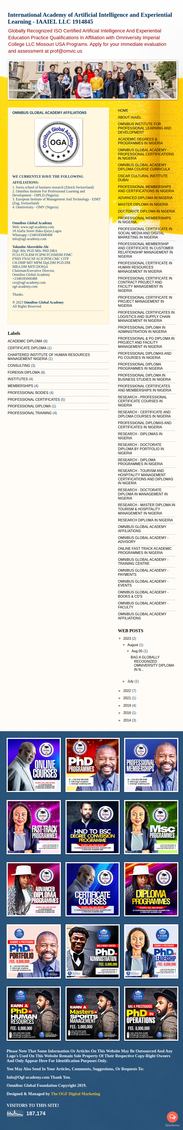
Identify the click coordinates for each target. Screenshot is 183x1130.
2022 (127, 691)
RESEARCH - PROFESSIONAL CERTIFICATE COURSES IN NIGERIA (142, 401)
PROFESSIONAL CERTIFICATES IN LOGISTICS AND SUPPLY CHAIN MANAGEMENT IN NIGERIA (146, 317)
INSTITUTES (18, 379)
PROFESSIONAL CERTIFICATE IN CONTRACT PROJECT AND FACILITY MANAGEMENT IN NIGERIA (145, 284)
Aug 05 (138, 651)
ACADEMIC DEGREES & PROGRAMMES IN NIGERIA (140, 141)
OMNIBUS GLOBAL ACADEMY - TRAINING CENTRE (143, 562)
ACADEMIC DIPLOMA (25, 341)
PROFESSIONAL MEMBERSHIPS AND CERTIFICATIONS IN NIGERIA (146, 189)
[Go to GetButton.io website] (172, 1125)
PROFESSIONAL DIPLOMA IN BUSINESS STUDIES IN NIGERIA (144, 377)
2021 (127, 698)
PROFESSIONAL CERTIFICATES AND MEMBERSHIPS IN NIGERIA (144, 388)
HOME (123, 110)
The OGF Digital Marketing (75, 1093)
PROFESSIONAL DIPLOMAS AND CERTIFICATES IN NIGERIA (145, 425)
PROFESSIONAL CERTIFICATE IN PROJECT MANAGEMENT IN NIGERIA (145, 302)
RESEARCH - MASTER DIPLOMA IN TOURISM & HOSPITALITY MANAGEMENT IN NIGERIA (146, 509)
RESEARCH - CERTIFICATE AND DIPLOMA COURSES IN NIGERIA (144, 414)
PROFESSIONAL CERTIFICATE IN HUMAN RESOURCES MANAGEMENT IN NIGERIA (145, 267)
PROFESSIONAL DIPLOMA (29, 406)
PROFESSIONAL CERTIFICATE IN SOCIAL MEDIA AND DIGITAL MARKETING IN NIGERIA (145, 233)
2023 (127, 638)
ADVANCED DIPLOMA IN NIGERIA (145, 198)
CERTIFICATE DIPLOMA (27, 348)
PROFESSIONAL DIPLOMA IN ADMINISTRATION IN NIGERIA (142, 330)
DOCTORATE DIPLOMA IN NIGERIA (146, 211)
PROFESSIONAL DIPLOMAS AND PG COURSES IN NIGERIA (145, 356)
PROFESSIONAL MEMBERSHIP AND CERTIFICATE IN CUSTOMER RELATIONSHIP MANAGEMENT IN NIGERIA (146, 250)
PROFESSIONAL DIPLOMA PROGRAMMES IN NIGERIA (140, 366)
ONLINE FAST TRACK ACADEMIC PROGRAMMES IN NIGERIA (145, 551)
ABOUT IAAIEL (130, 117)
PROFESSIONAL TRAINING (30, 413)
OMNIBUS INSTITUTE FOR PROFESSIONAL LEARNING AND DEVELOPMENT (144, 128)
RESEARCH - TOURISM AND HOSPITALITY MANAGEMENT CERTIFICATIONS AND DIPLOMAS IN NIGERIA (145, 477)
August (133, 645)
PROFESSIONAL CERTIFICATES (34, 399)
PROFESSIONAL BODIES (28, 393)
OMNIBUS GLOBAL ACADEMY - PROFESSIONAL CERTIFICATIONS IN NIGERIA (146, 154)
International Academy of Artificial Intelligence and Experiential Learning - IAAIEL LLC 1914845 (90, 18)
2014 (127, 720)
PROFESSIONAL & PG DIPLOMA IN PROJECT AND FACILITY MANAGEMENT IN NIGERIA (146, 343)
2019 (127, 705)
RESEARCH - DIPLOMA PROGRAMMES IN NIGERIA (140, 462)
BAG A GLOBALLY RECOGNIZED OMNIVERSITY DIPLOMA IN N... (152, 663)
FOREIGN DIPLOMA (24, 372)
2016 (127, 713)
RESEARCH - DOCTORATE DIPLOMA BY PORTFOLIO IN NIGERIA (141, 449)
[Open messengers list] (172, 1117)
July (130, 681)
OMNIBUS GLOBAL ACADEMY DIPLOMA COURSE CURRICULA (144, 167)
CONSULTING (19, 365)
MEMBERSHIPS (20, 386)
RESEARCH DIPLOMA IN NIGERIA (145, 520)
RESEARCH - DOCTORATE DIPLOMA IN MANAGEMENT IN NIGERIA (143, 494)
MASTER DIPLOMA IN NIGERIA (143, 204)
